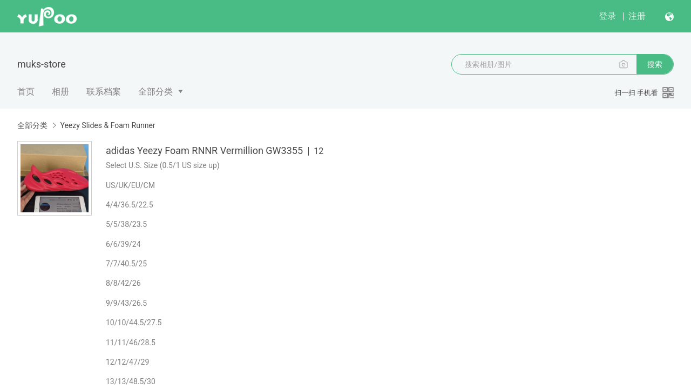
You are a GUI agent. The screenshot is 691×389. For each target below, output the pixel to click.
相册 (60, 91)
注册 (637, 16)
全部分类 (155, 91)
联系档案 (103, 91)
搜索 (654, 64)
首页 (26, 91)
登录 (607, 16)
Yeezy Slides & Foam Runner (107, 125)
